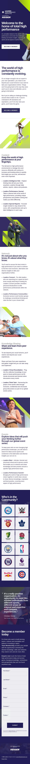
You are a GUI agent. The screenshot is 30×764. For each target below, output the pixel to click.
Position (5, 715)
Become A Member (10, 46)
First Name (6, 670)
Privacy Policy (4, 758)
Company (5, 706)
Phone (5, 697)
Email (4, 688)
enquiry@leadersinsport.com (21, 756)
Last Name (6, 679)
